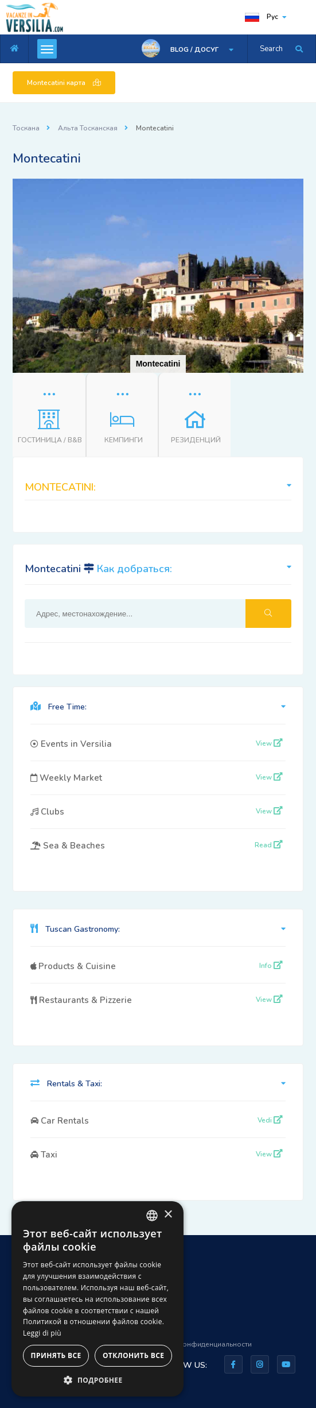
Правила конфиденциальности (199, 1344)
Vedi (270, 1120)
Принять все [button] (56, 1355)
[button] (293, 189)
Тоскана (26, 128)
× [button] (167, 1214)
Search (271, 49)
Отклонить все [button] (133, 1355)
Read (269, 845)
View (269, 743)
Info (271, 965)
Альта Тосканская (88, 128)
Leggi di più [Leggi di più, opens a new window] (42, 1333)
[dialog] (97, 1299)
